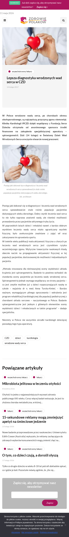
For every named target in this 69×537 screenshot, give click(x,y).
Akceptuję (15, 532)
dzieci (18, 338)
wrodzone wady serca (15, 343)
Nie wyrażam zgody (29, 532)
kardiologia (32, 338)
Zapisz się (42, 7)
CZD (7, 338)
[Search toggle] (63, 20)
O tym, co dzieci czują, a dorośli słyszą (30, 458)
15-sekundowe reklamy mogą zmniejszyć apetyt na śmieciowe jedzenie (32, 422)
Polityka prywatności (49, 532)
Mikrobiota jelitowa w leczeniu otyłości (31, 386)
